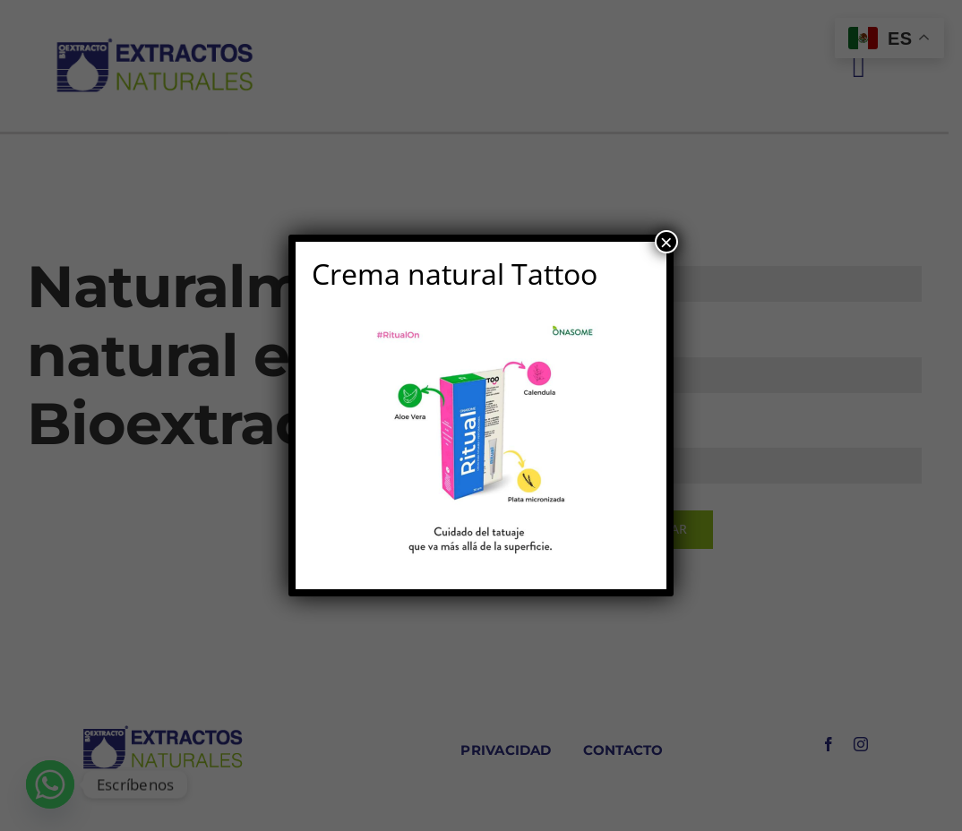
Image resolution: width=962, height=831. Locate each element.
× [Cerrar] (666, 241)
